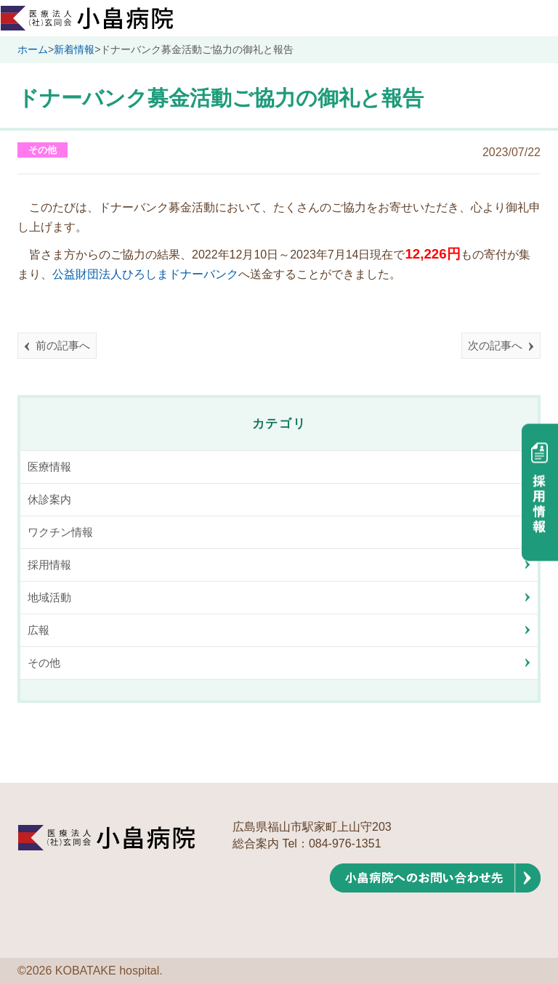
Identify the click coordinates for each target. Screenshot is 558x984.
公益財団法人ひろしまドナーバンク (145, 274)
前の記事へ (63, 345)
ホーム (32, 49)
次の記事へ (495, 345)
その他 (42, 150)
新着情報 (74, 49)
